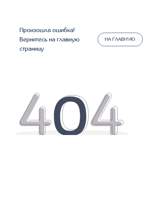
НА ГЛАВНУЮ (120, 39)
